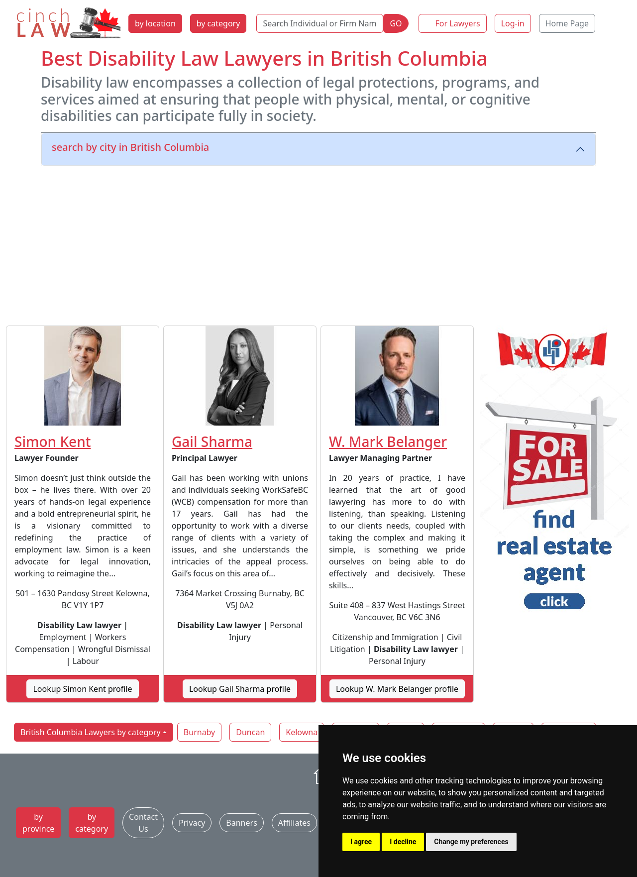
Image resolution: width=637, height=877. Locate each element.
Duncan (250, 732)
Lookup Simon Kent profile (82, 688)
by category (218, 23)
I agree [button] (361, 842)
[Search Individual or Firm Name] (319, 23)
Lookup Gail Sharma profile (240, 688)
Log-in (513, 23)
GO (396, 23)
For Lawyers (457, 23)
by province (38, 822)
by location (155, 23)
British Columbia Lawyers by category (90, 732)
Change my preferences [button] (471, 842)
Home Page (567, 23)
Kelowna (302, 732)
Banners (241, 822)
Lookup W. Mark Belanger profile (397, 688)
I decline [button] (403, 842)
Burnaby (199, 732)
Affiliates (294, 822)
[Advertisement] (318, 244)
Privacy (192, 822)
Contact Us (143, 822)
